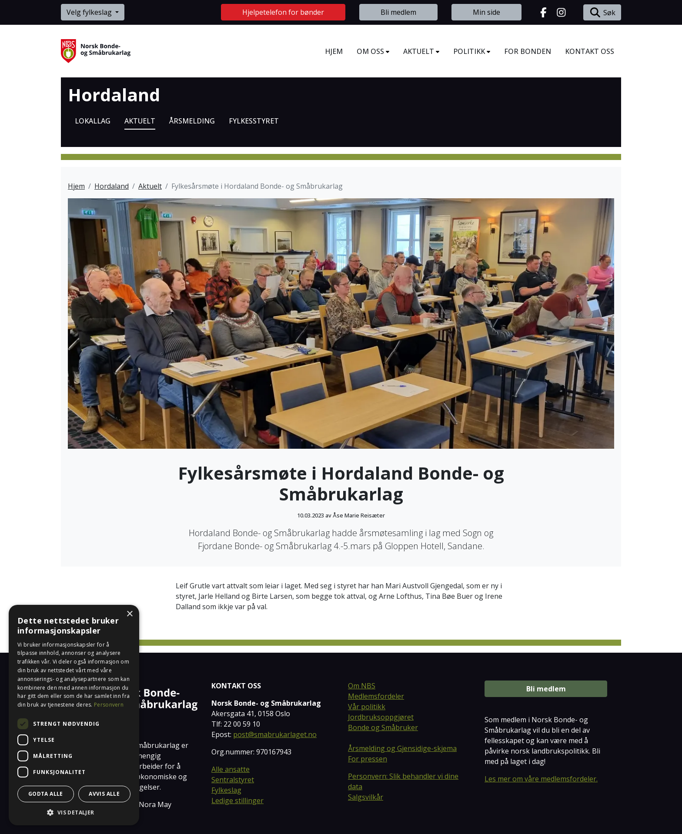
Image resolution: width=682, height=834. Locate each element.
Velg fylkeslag (90, 12)
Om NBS (361, 686)
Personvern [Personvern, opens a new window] (109, 704)
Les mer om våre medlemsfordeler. (541, 779)
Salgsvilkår (365, 797)
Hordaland (114, 94)
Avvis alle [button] (104, 793)
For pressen (367, 759)
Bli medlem (398, 12)
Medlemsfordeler (376, 696)
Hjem (76, 186)
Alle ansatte (230, 769)
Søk (602, 12)
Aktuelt (150, 186)
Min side (486, 12)
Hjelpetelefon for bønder (283, 12)
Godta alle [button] (45, 793)
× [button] (129, 614)
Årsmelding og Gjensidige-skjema (402, 748)
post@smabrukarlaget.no (275, 734)
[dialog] (74, 715)
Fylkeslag (226, 790)
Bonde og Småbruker (383, 727)
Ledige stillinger (237, 800)
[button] (73, 812)
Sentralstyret (232, 779)
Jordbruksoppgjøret (381, 717)
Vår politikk (366, 706)
